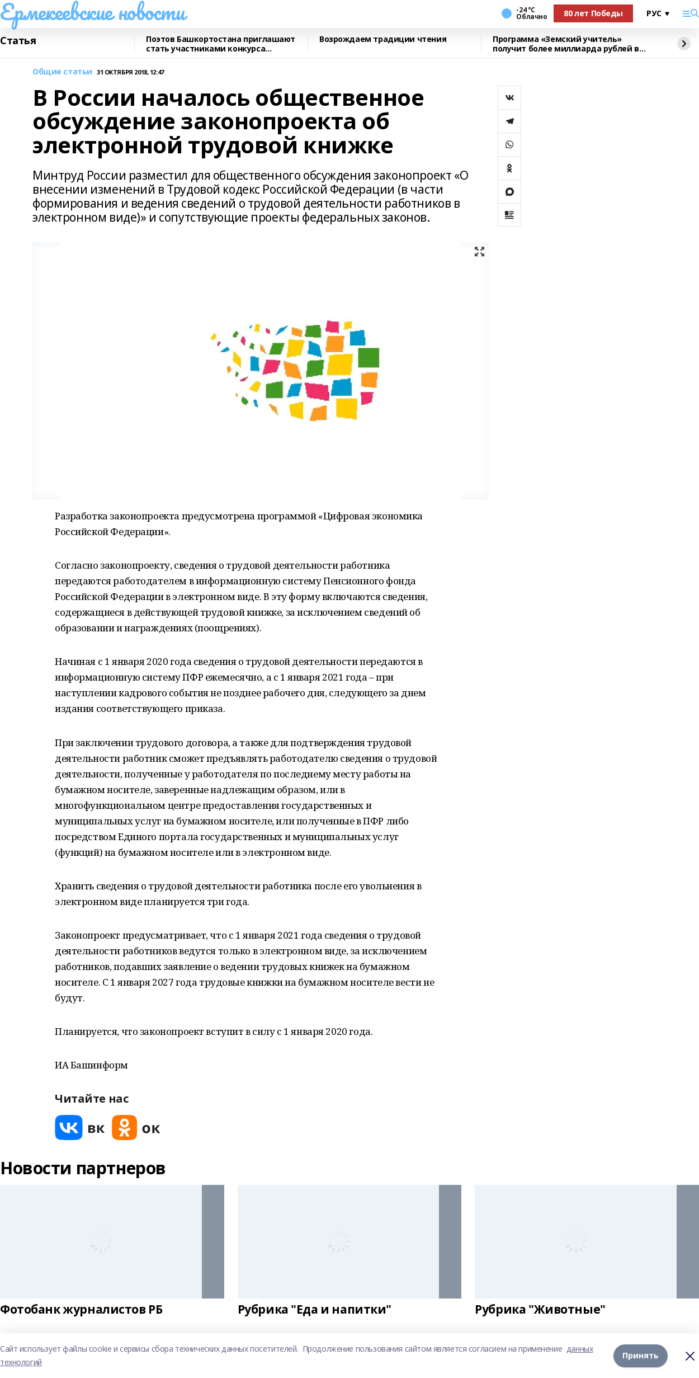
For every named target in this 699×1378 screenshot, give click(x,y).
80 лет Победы (593, 13)
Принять (640, 1355)
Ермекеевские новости (92, 12)
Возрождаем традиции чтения (382, 39)
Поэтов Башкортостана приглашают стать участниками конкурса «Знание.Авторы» (220, 44)
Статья (18, 41)
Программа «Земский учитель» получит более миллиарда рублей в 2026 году (566, 44)
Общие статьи (62, 72)
